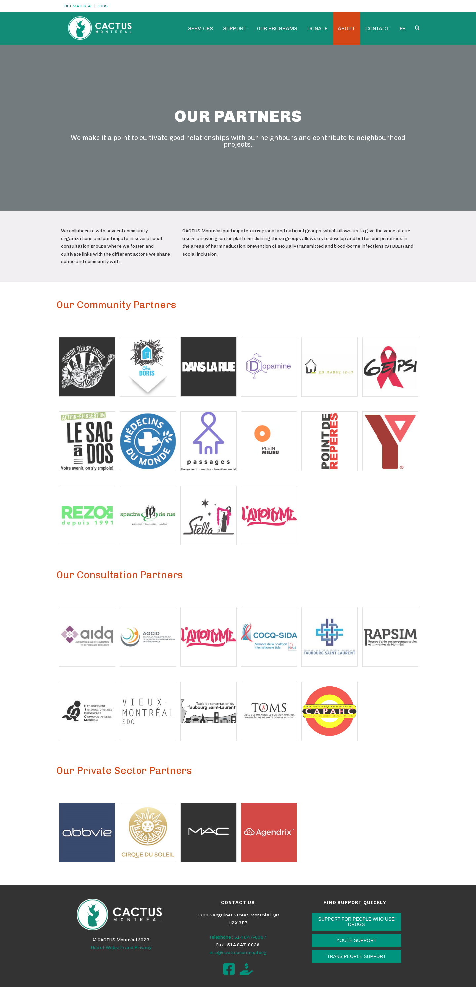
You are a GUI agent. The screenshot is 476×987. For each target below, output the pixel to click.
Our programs (277, 28)
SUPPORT (235, 28)
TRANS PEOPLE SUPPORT (356, 956)
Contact (377, 28)
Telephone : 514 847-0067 (238, 937)
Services (200, 28)
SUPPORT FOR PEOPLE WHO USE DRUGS (356, 921)
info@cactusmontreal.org (238, 952)
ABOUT (346, 28)
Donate (317, 28)
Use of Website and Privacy (121, 947)
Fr (403, 28)
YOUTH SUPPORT (356, 940)
